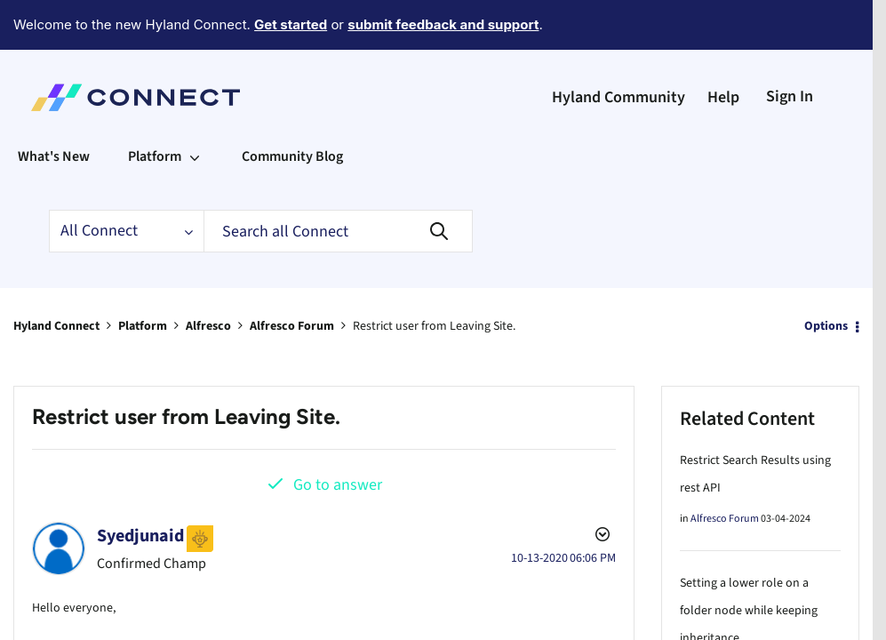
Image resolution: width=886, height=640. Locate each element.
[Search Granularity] (126, 182)
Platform (142, 277)
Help (723, 48)
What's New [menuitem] (54, 107)
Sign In (789, 47)
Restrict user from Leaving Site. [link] (434, 277)
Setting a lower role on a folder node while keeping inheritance (749, 561)
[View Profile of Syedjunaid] (140, 487)
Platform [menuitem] (154, 107)
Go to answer (337, 436)
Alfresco (208, 277)
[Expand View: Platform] (195, 107)
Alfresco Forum (292, 277)
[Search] (338, 182)
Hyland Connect (56, 277)
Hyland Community (618, 48)
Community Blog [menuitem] (292, 107)
